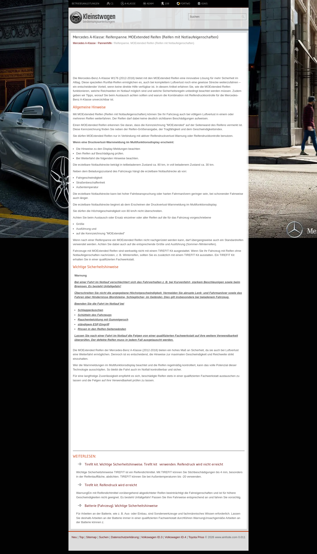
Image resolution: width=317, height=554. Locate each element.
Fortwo (183, 3)
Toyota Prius (196, 537)
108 (165, 3)
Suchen (104, 537)
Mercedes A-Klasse (84, 43)
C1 (110, 3)
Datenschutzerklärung (125, 537)
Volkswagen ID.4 (175, 537)
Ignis (202, 3)
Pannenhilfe (105, 43)
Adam (148, 3)
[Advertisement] (159, 60)
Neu (74, 537)
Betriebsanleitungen (85, 3)
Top (81, 537)
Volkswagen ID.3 (151, 537)
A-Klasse (128, 3)
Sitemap (91, 537)
